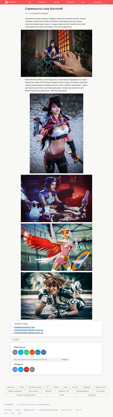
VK (43, 352)
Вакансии (18, 410)
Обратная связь (8, 410)
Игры (29, 2)
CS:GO (21, 387)
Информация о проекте (29, 410)
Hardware (56, 2)
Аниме (65, 387)
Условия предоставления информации (48, 410)
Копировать (65, 359)
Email (15, 352)
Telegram (38, 352)
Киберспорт (42, 2)
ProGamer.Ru (8, 404)
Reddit (32, 352)
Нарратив (48, 391)
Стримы (55, 387)
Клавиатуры (92, 395)
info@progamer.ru (46, 404)
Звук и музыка (33, 391)
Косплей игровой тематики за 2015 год (28, 333)
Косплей (16, 339)
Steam (32, 369)
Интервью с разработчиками (25, 395)
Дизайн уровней (101, 387)
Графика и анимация (15, 391)
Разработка (70, 2)
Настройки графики (35, 387)
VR (47, 387)
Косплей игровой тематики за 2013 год (28, 330)
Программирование (82, 391)
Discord (15, 369)
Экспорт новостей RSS (66, 410)
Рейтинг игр (78, 410)
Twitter (20, 352)
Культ (83, 2)
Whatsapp (26, 352)
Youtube (26, 369)
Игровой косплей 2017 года (24, 327)
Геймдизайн (87, 387)
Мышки (62, 395)
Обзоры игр (11, 387)
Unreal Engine (100, 391)
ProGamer (10, 2)
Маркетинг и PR (64, 391)
